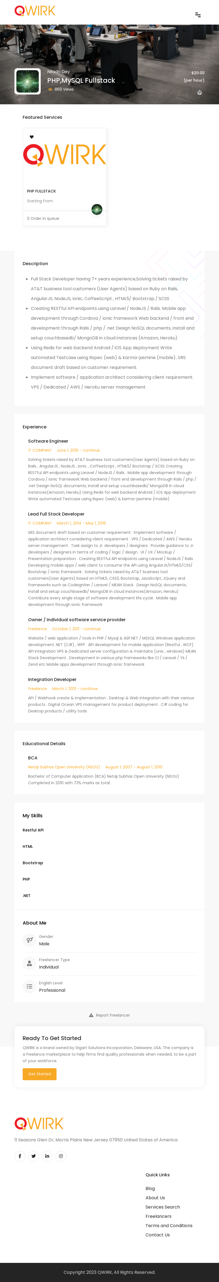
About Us (155, 1198)
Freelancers (158, 1216)
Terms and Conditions (169, 1225)
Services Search (163, 1207)
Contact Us (158, 1235)
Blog (150, 1188)
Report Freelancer (109, 1015)
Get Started (39, 1074)
